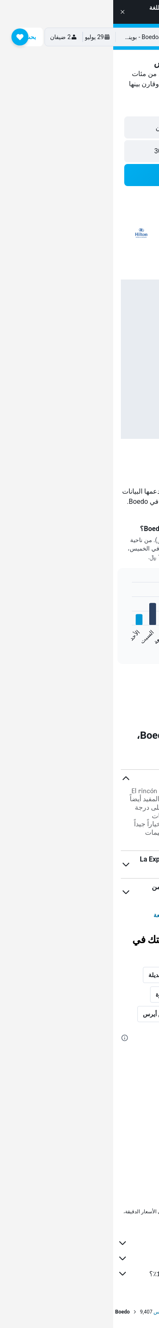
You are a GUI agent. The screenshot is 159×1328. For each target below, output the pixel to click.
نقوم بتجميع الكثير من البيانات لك (75, 1258)
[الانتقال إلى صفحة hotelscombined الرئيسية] (97, 37)
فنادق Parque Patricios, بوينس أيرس (103, 1151)
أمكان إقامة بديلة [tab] (56, 975)
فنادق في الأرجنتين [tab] (123, 1014)
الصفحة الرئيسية (139, 1312)
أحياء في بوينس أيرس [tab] (119, 975)
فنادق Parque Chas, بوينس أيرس (108, 1127)
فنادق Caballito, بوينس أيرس (113, 1163)
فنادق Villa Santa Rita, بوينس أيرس (105, 1080)
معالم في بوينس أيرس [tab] (57, 1014)
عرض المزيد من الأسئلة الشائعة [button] (79, 915)
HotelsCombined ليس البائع (75, 1243)
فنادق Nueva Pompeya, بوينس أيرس (103, 1139)
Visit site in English (75, 16)
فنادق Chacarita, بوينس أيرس (112, 1115)
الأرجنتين (102, 1312)
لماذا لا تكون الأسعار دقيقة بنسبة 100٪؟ (75, 1274)
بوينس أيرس (53, 1312)
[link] (80, 684)
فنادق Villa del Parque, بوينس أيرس (104, 1068)
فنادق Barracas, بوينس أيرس (113, 1091)
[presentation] (91, 748)
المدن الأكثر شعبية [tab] (123, 994)
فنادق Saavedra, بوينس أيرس (113, 1056)
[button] (9, 12)
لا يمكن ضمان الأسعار (111, 1218)
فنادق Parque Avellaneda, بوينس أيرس (100, 1103)
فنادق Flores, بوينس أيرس (117, 1175)
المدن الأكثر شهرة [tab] (64, 994)
